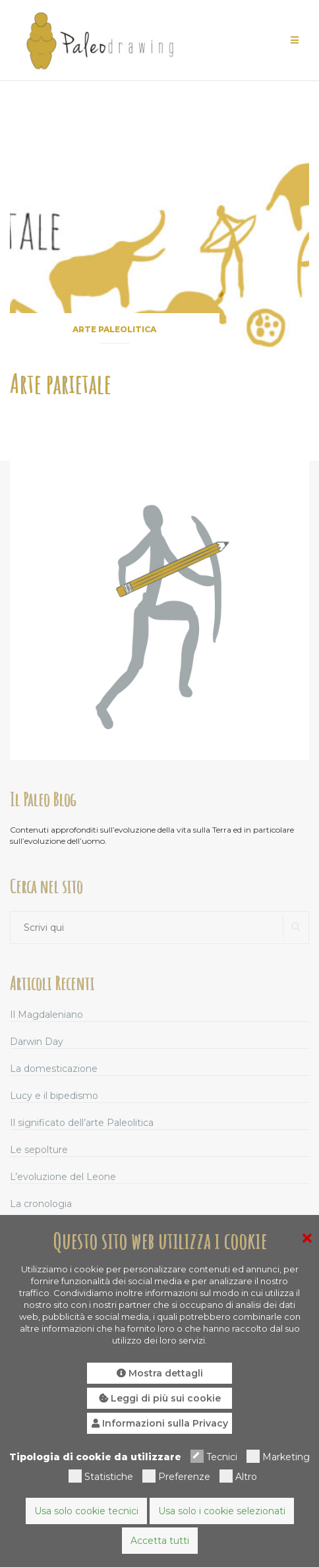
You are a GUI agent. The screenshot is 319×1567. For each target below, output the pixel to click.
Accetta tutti (159, 1541)
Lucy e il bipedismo (54, 1096)
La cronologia (41, 1204)
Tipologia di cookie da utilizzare (95, 1457)
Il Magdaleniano (46, 1014)
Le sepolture (39, 1150)
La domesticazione (54, 1069)
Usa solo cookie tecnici (86, 1511)
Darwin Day (36, 1042)
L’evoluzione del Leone (63, 1177)
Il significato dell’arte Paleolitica (82, 1123)
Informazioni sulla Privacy (160, 1423)
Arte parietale (60, 383)
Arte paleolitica (114, 329)
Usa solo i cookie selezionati (221, 1511)
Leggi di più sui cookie (160, 1398)
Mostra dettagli (160, 1373)
